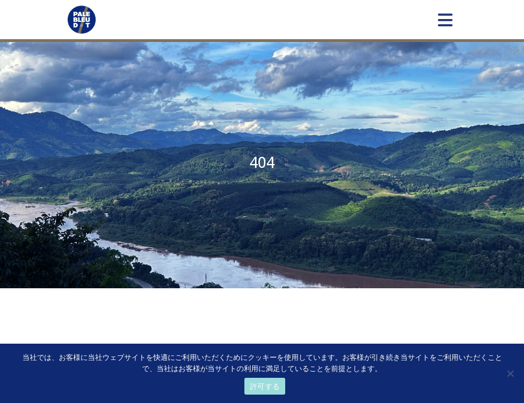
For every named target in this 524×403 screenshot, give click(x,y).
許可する (265, 386)
